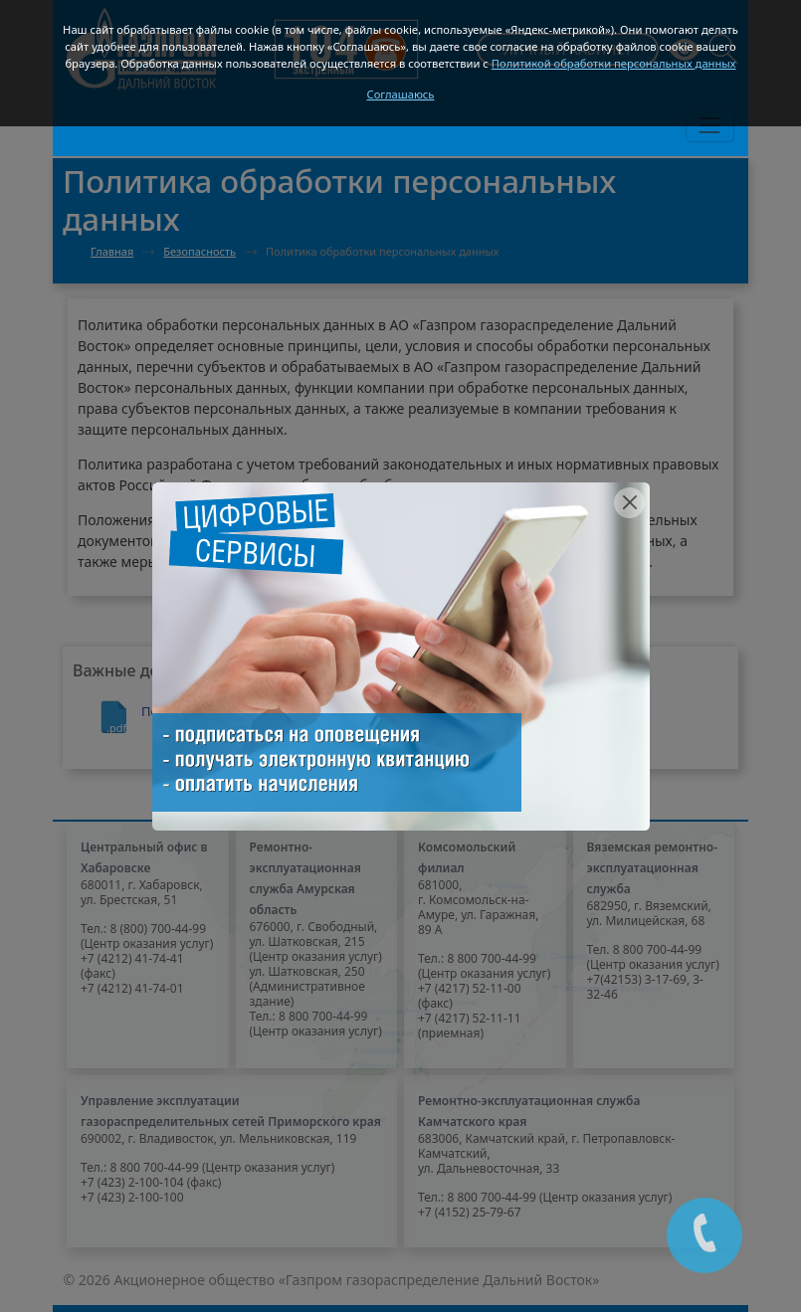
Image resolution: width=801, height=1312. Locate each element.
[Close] (629, 502)
